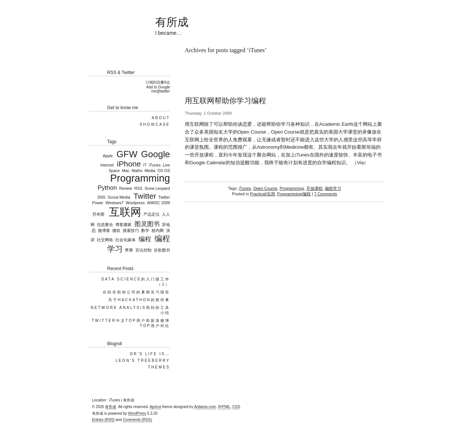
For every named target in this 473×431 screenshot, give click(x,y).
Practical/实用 (262, 194)
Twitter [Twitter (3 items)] (144, 196)
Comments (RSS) (137, 420)
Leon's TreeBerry (143, 360)
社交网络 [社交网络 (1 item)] (105, 240)
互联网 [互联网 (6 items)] (125, 212)
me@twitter (160, 91)
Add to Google (158, 87)
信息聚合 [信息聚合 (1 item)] (105, 224)
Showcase (155, 124)
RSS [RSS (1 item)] (138, 188)
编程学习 (333, 188)
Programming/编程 (294, 194)
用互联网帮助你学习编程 (225, 101)
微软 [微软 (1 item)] (116, 230)
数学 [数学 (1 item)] (145, 230)
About (161, 118)
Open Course (265, 188)
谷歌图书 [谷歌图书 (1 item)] (162, 250)
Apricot (155, 407)
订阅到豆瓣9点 (158, 82)
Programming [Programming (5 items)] (140, 178)
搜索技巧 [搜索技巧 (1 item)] (131, 230)
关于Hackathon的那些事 (139, 300)
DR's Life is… (150, 354)
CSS (236, 407)
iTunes (245, 188)
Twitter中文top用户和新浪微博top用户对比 (131, 323)
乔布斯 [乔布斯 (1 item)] (98, 214)
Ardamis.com (204, 407)
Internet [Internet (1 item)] (106, 165)
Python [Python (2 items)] (107, 187)
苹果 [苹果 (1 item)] (129, 250)
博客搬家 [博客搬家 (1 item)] (123, 224)
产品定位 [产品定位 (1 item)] (151, 214)
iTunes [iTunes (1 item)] (155, 165)
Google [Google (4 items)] (155, 154)
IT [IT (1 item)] (144, 165)
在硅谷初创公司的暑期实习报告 (136, 292)
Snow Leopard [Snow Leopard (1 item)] (157, 188)
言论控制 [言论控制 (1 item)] (143, 250)
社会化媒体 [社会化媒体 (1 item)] (125, 240)
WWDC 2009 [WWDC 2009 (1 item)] (158, 203)
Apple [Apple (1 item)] (108, 156)
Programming (292, 188)
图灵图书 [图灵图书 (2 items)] (147, 224)
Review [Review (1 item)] (125, 188)
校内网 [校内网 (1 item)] (158, 230)
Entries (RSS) (103, 420)
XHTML (224, 407)
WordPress (137, 413)
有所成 (171, 22)
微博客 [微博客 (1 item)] (104, 230)
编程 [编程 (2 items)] (145, 239)
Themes (159, 367)
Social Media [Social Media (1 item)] (119, 197)
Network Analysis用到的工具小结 (130, 310)
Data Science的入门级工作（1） (135, 281)
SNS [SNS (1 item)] (101, 197)
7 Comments (325, 194)
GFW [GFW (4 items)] (126, 154)
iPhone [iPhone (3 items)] (129, 163)
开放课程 (314, 188)
